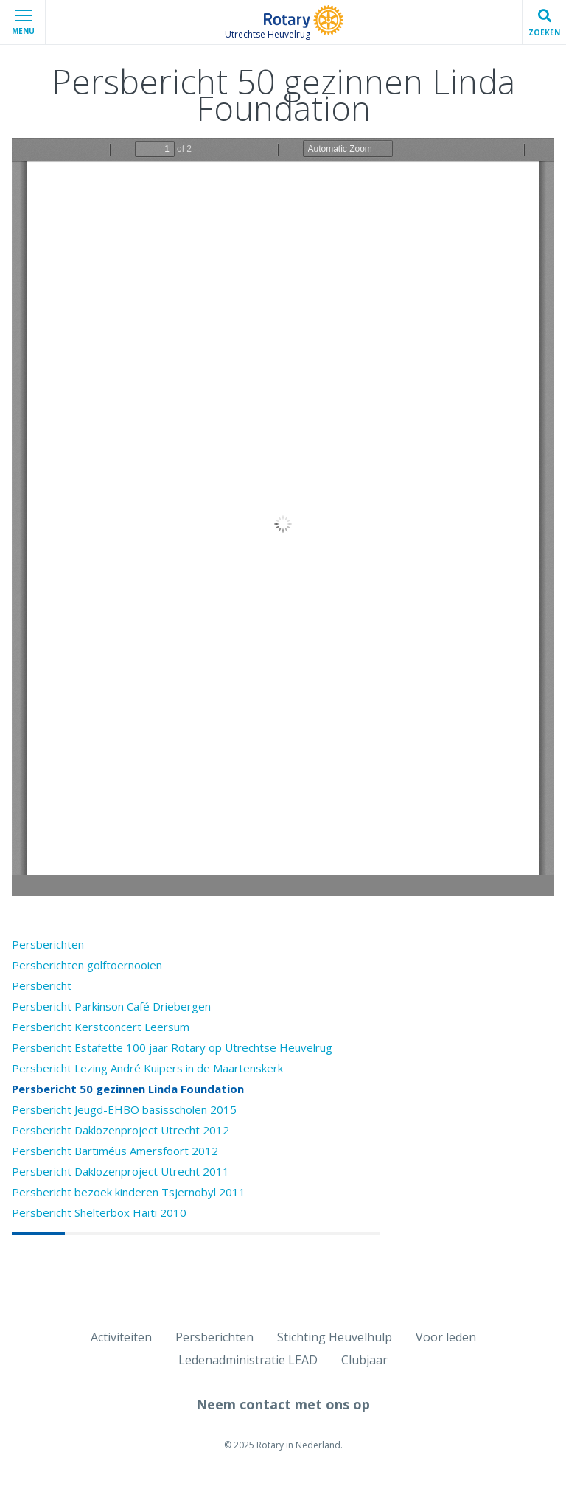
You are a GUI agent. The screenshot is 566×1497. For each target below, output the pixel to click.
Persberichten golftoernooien (87, 964)
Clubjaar (364, 1360)
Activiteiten (121, 1337)
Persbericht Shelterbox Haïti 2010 (99, 1212)
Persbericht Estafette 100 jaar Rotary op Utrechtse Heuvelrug (172, 1047)
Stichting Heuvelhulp (334, 1337)
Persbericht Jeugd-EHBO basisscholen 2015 (124, 1109)
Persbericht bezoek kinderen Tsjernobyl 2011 (128, 1191)
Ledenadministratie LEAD (248, 1360)
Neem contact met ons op (283, 1404)
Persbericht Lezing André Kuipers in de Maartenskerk (147, 1068)
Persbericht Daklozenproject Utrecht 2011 (120, 1171)
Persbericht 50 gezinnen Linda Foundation (128, 1088)
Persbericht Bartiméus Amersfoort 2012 (115, 1150)
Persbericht (41, 985)
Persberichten (48, 944)
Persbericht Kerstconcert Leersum (100, 1026)
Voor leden (446, 1337)
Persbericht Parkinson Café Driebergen (111, 1006)
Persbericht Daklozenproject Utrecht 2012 (120, 1130)
